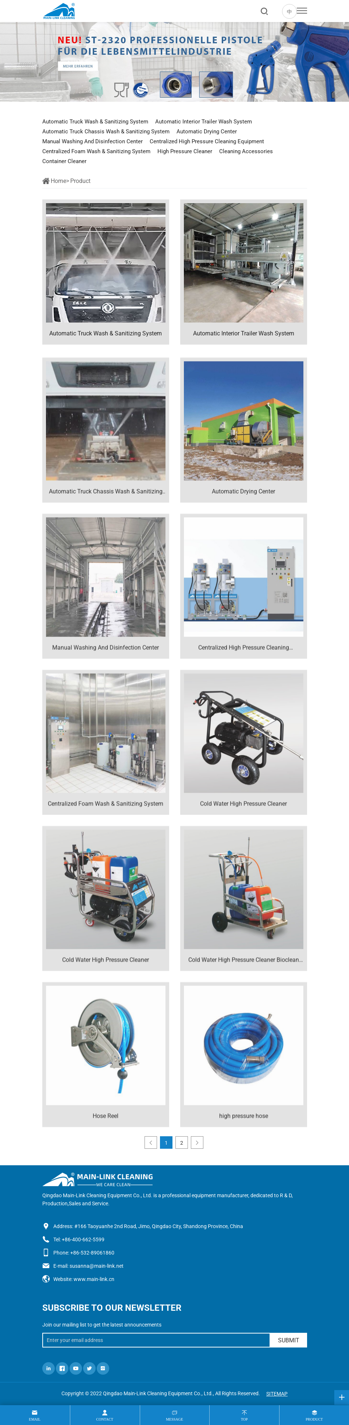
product (314, 1419)
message (174, 1419)
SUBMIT (288, 1340)
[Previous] (151, 1142)
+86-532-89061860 (92, 1253)
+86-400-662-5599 (83, 1239)
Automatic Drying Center (207, 131)
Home (58, 180)
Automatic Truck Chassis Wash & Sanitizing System (106, 131)
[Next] (197, 1142)
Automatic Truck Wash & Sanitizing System (95, 121)
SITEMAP (277, 1394)
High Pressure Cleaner (184, 151)
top (244, 1419)
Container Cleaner (64, 161)
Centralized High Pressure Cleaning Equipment (207, 141)
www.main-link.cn (94, 1279)
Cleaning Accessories (246, 151)
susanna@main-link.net (97, 1266)
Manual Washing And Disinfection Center (92, 141)
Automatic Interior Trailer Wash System (203, 121)
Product (80, 180)
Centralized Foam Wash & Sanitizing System (96, 151)
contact (104, 1419)
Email (35, 1419)
